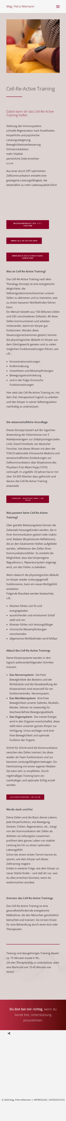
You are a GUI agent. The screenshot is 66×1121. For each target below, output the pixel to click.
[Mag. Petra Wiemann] (20, 6)
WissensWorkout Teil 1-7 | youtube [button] (27, 224)
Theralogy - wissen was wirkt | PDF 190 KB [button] (28, 499)
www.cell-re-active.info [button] (24, 241)
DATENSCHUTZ (57, 1099)
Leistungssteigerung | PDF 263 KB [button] (25, 797)
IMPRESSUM (40, 1099)
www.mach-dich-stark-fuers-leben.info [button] (27, 256)
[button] (58, 6)
